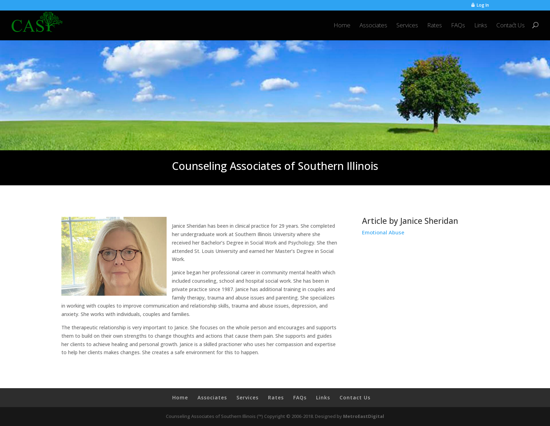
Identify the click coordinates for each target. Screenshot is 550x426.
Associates (373, 25)
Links (480, 25)
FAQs (458, 25)
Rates (434, 25)
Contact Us (510, 25)
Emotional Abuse (383, 232)
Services (407, 25)
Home (342, 25)
